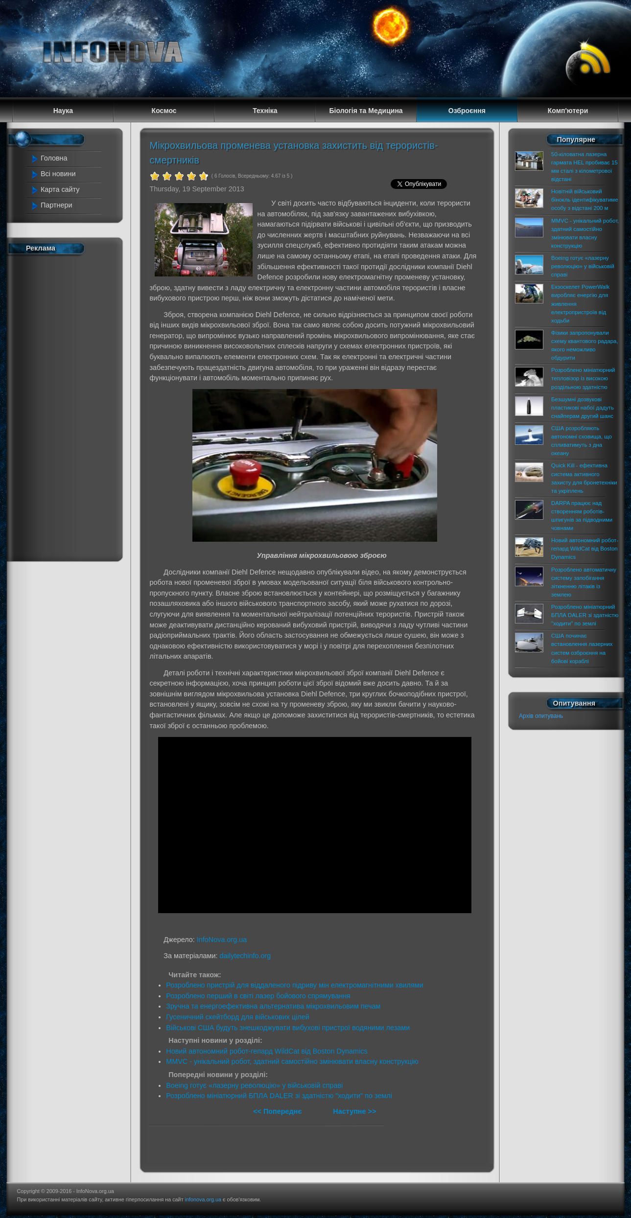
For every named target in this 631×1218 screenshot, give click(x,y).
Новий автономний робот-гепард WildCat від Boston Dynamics (266, 1051)
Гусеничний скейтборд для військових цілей (237, 1017)
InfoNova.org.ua (222, 939)
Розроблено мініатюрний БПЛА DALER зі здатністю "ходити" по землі (279, 1096)
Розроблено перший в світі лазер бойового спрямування (258, 996)
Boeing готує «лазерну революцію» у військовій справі (254, 1085)
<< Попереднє (278, 1111)
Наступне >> (354, 1111)
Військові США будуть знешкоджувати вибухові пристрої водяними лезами (288, 1028)
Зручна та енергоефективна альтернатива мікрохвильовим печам (273, 1006)
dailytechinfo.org (245, 956)
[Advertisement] (70, 406)
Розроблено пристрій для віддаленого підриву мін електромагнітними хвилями (294, 985)
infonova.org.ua (203, 1199)
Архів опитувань (541, 715)
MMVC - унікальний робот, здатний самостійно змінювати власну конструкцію (292, 1061)
